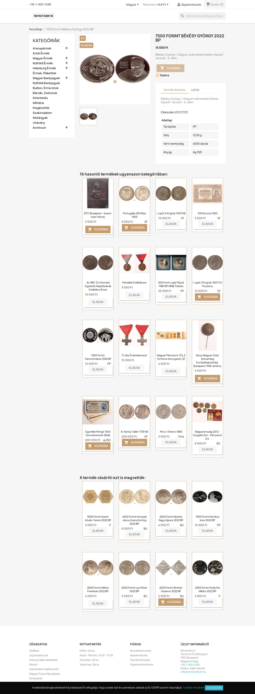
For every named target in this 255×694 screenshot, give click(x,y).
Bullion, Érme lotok (46, 88)
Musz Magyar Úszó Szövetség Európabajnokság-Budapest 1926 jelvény (207, 360)
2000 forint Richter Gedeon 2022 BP (171, 589)
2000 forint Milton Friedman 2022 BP (98, 589)
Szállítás (34, 650)
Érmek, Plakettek (44, 73)
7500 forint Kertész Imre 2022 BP (207, 518)
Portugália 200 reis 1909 (134, 215)
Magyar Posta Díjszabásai (44, 673)
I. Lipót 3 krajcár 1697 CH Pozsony (207, 284)
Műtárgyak (40, 118)
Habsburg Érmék (44, 68)
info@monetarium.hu (193, 671)
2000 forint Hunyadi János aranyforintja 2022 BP (134, 520)
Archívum (39, 128)
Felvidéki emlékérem (134, 282)
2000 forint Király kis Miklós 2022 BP (207, 589)
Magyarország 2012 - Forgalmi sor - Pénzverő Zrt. (207, 435)
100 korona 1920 (207, 213)
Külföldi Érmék (43, 63)
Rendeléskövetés (140, 650)
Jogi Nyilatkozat (38, 655)
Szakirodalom (42, 113)
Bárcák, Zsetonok (45, 93)
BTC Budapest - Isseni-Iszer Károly (98, 215)
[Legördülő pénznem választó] (163, 5)
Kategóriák (46, 41)
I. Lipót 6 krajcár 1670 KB (171, 213)
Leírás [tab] (195, 90)
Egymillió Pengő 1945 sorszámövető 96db (97, 433)
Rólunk (33, 664)
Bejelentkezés (139, 655)
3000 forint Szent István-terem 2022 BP (98, 518)
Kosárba (170, 68)
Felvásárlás (35, 678)
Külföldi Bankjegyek (46, 83)
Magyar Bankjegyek (46, 78)
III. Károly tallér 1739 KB (134, 431)
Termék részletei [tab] (174, 90)
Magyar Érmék (43, 58)
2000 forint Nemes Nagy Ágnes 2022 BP (171, 518)
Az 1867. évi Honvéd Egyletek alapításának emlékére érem (98, 286)
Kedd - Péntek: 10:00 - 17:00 (96, 655)
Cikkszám (167, 112)
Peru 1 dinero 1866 (171, 431)
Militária (38, 103)
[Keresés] (202, 15)
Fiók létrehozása (140, 660)
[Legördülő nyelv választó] (133, 5)
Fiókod (135, 644)
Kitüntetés (40, 98)
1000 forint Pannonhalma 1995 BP (98, 357)
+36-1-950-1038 (40, 4)
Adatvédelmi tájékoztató (44, 669)
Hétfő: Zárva (87, 650)
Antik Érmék (41, 53)
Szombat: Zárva (89, 660)
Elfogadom (214, 687)
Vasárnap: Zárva (89, 664)
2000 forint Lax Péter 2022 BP (134, 589)
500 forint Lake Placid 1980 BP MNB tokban (171, 284)
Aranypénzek (42, 48)
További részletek (193, 687)
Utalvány (39, 123)
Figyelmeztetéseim (141, 664)
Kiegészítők (41, 108)
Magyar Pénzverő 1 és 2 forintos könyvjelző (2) (171, 357)
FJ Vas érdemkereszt (134, 355)
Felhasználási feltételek (43, 660)
